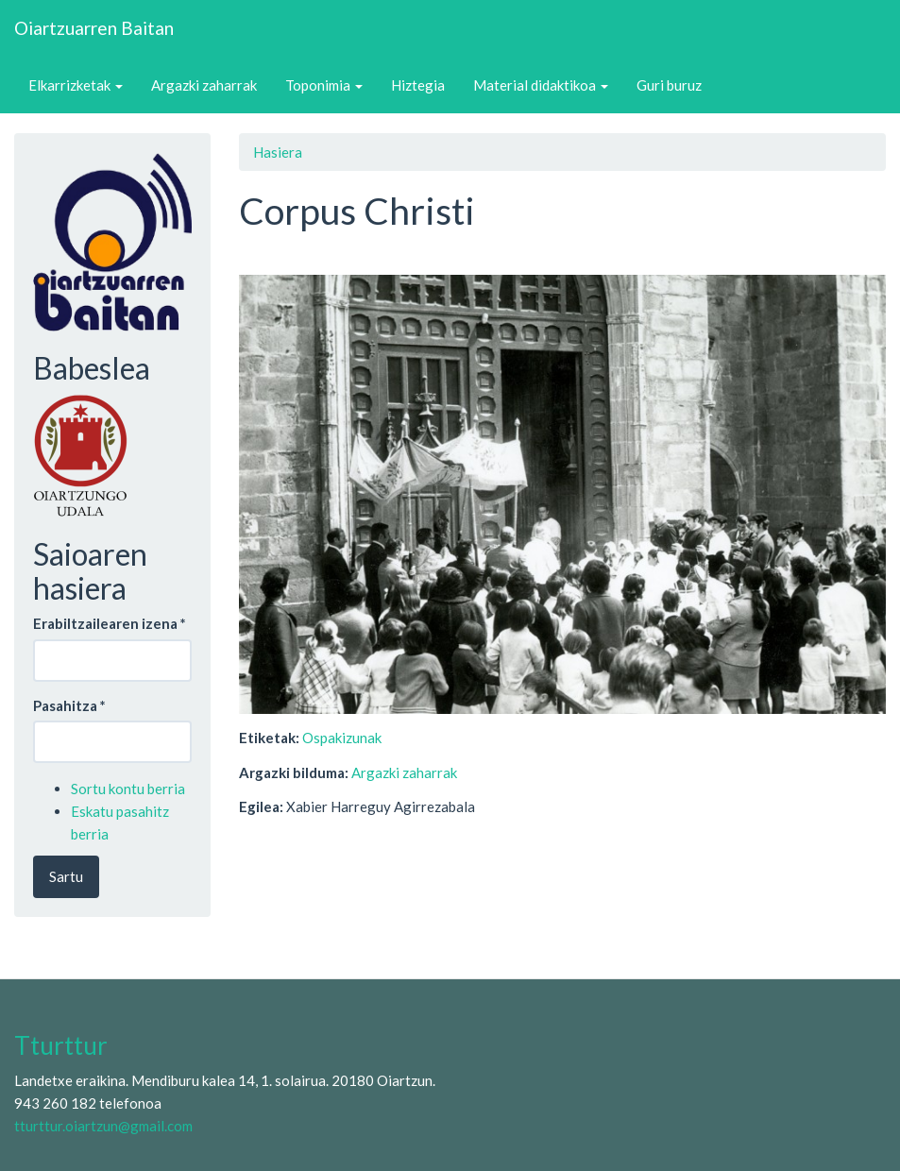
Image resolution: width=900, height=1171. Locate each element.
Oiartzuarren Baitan (94, 28)
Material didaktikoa (540, 84)
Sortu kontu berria (128, 788)
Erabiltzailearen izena (109, 623)
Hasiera (277, 152)
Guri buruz (669, 84)
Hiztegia (418, 84)
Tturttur (61, 1045)
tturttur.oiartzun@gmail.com (103, 1125)
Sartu (66, 876)
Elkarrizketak (75, 84)
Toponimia (324, 84)
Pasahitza (69, 705)
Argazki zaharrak (204, 84)
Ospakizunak (342, 737)
